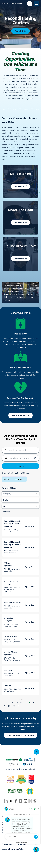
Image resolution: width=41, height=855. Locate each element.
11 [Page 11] (9, 706)
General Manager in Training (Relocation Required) (13, 524)
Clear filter (6, 511)
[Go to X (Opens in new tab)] (11, 801)
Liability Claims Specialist (10, 653)
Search (20, 466)
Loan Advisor (9, 670)
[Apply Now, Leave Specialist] (29, 639)
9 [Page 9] (33, 702)
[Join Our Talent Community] (20, 735)
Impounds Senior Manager (11, 582)
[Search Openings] (20, 31)
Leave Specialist (11, 636)
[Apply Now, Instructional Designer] (29, 622)
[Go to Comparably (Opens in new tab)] (35, 801)
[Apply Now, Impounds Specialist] (29, 605)
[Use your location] (35, 458)
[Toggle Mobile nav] (36, 3)
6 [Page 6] (21, 702)
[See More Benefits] (20, 415)
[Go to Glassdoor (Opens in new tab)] (20, 801)
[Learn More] (20, 186)
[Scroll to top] (36, 752)
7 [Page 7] (25, 702)
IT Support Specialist (8, 564)
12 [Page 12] (14, 706)
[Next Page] (19, 706)
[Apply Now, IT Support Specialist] (29, 566)
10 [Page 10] (4, 706)
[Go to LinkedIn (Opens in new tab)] (6, 801)
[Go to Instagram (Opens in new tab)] (25, 801)
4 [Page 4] (13, 702)
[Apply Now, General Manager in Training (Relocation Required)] (29, 526)
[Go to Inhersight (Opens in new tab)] (30, 801)
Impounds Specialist (12, 602)
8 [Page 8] (29, 702)
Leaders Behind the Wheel (13, 849)
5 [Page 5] (17, 702)
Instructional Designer (9, 619)
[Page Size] (20, 699)
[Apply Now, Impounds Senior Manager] (29, 586)
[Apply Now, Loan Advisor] (29, 672)
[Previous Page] (4, 702)
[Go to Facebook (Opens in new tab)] (15, 801)
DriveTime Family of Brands (12, 4)
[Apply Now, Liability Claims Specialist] (29, 655)
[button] (20, 494)
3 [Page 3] (9, 702)
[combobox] (21, 450)
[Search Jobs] (29, 3)
